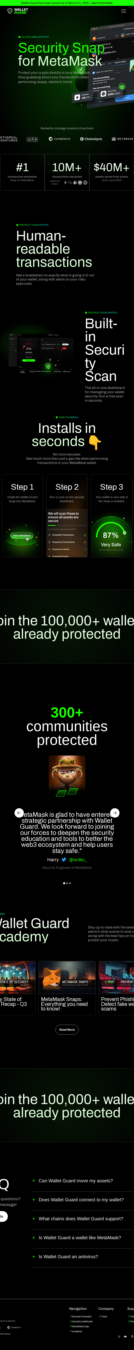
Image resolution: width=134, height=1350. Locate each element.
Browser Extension (81, 1316)
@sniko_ (78, 859)
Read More (67, 1029)
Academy (77, 1331)
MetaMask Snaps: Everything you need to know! (64, 1004)
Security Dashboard (82, 1321)
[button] (123, 11)
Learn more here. (101, 2)
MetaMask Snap (80, 1326)
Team (104, 1316)
